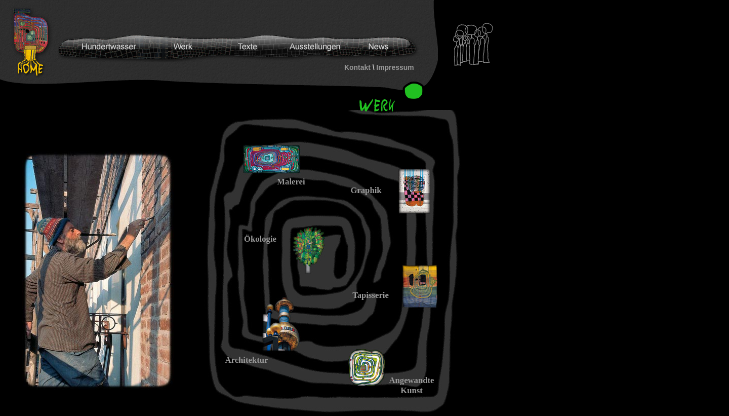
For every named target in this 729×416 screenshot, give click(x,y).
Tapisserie (370, 295)
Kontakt (357, 67)
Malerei (291, 181)
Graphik (365, 190)
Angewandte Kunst (411, 385)
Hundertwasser (33, 43)
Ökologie (260, 239)
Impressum (395, 67)
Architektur (246, 360)
